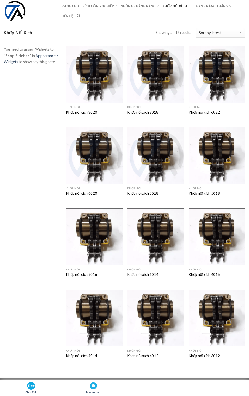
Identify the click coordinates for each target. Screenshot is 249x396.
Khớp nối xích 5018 (204, 193)
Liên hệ (67, 16)
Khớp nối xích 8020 (81, 112)
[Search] (78, 15)
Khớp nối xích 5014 (142, 274)
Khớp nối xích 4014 (81, 355)
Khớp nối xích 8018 (142, 112)
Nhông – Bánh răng (140, 6)
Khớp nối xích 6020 (81, 193)
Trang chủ (69, 6)
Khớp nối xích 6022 (204, 112)
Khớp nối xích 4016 (204, 274)
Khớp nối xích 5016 (81, 274)
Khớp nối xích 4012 (142, 355)
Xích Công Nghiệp (99, 6)
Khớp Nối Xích (176, 6)
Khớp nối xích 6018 (142, 193)
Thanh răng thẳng (212, 6)
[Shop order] (220, 33)
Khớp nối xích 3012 (204, 355)
